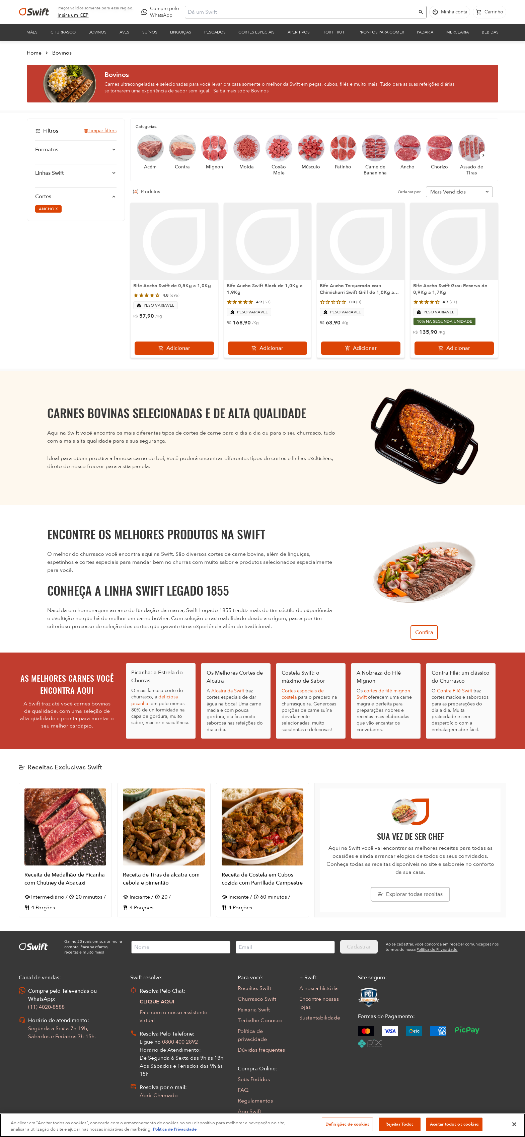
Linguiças (180, 32)
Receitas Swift (254, 988)
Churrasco (63, 32)
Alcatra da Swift (227, 691)
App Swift (249, 1111)
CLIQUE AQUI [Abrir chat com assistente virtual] (157, 1001)
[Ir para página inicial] (34, 12)
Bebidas (490, 32)
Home (34, 53)
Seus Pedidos (254, 1079)
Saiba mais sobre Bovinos (241, 91)
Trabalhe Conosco (260, 1020)
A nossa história (318, 988)
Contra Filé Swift (454, 691)
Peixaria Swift (254, 1009)
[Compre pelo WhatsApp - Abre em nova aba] (161, 12)
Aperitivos (299, 32)
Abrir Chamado (159, 1095)
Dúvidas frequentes (261, 1050)
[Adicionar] (174, 348)
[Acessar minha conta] (449, 12)
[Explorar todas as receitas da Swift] (410, 894)
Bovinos (97, 32)
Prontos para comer (381, 32)
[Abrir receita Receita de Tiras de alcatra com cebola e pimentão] (163, 850)
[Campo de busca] (301, 12)
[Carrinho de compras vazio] (489, 12)
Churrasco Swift (257, 999)
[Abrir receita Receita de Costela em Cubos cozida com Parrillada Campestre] (262, 850)
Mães (32, 32)
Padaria (425, 32)
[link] (73, 15)
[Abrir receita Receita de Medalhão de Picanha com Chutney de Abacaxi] (65, 850)
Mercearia (457, 32)
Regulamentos (255, 1101)
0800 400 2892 (180, 1042)
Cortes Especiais (256, 32)
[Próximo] (483, 155)
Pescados (215, 32)
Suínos (149, 32)
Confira (424, 632)
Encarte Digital (256, 1122)
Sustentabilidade (319, 1017)
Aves (124, 32)
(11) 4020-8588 (46, 1007)
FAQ (243, 1090)
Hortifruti (334, 32)
